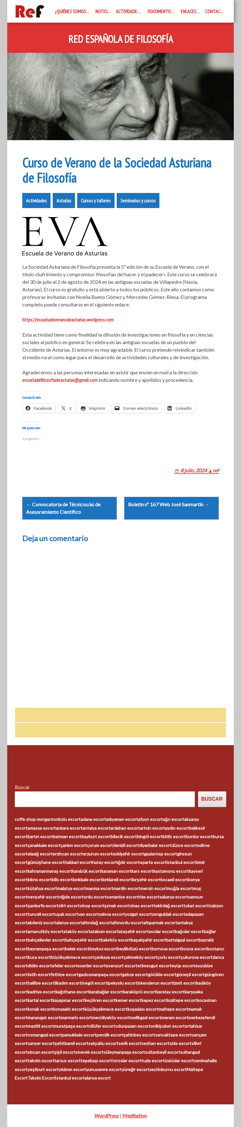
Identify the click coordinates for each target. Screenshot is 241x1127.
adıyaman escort (122, 819)
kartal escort (40, 1000)
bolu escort (69, 819)
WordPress (106, 1116)
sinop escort (92, 905)
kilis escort (62, 879)
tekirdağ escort (168, 905)
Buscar (22, 787)
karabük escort (86, 871)
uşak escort (66, 914)
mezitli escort (41, 1026)
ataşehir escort (134, 931)
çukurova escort (196, 957)
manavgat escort (44, 1017)
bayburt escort (96, 836)
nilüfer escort (102, 1026)
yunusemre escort (104, 1069)
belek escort (77, 948)
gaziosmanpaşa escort (100, 974)
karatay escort (170, 991)
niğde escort (71, 896)
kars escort (142, 871)
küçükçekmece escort (105, 1009)
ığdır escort (128, 862)
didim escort (40, 965)
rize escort (149, 896)
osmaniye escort (122, 896)
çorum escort (100, 845)
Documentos (160, 11)
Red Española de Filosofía (120, 39)
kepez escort (154, 1000)
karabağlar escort (106, 991)
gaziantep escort (160, 853)
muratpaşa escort (71, 1026)
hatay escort (104, 862)
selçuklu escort (103, 1043)
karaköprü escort (139, 991)
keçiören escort (100, 1000)
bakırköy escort (116, 940)
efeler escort (64, 965)
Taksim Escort (41, 1077)
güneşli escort (190, 974)
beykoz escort (103, 948)
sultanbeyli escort (162, 1052)
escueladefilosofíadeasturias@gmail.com (60, 380)
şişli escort (65, 1052)
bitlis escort (174, 836)
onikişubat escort (167, 1026)
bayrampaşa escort (46, 948)
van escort (88, 914)
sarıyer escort (41, 1043)
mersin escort (153, 888)
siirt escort (69, 905)
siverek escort (90, 1052)
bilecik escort (124, 836)
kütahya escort (42, 888)
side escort (180, 1043)
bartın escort (40, 836)
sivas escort (141, 905)
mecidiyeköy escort (111, 1017)
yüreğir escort (136, 1069)
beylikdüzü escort (134, 948)
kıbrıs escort (40, 879)
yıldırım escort (72, 1069)
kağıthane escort (72, 991)
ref (216, 470)
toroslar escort (126, 1060)
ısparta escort (153, 862)
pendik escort (109, 1034)
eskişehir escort (128, 853)
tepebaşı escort (96, 1060)
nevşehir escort (43, 896)
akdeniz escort (42, 922)
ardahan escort (125, 828)
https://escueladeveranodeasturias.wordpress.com (68, 319)
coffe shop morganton (36, 819)
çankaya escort (109, 957)
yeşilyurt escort (43, 1069)
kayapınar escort (68, 1000)
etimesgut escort (154, 965)
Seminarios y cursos (138, 200)
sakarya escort (173, 896)
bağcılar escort (189, 931)
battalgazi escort (182, 940)
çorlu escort (169, 957)
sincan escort (41, 1052)
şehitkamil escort (71, 1043)
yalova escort (112, 914)
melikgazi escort (145, 1017)
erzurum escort (98, 853)
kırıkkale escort (87, 879)
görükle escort (162, 974)
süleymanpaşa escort (124, 1052)
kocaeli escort (174, 879)
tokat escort (196, 905)
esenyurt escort (121, 965)
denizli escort (126, 845)
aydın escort (177, 828)
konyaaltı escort (68, 1009)
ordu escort (94, 896)
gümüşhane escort (46, 862)
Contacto (215, 11)
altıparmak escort (160, 922)
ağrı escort (173, 819)
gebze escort (135, 974)
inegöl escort (94, 983)
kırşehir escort (146, 879)
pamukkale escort (79, 1034)
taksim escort (41, 1060)
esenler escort (91, 965)
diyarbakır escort (155, 845)
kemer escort (128, 1000)
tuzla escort (152, 1060)
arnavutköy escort (45, 931)
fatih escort (39, 974)
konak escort (40, 1009)
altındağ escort (97, 922)
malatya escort (71, 888)
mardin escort (126, 888)
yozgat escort (138, 914)
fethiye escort (64, 974)
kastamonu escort (171, 871)
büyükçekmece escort (72, 957)
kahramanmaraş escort (50, 871)
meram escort (174, 1017)
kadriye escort (42, 991)
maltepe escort (173, 1009)
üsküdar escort (179, 1060)
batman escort (67, 836)
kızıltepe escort (182, 1000)
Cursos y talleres (96, 200)
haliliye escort (41, 983)
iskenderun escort (155, 983)
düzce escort (184, 845)
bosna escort (194, 948)
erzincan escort (68, 853)
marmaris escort (76, 1017)
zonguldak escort (168, 914)
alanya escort (69, 922)
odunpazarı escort (132, 1026)
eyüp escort (183, 965)
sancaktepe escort (173, 1034)
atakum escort (104, 931)
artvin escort (152, 828)
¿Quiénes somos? (71, 11)
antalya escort (96, 828)
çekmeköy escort (140, 957)
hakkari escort (78, 862)
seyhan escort (155, 1043)
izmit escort (184, 983)
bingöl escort (150, 836)
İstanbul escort (70, 1077)
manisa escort (99, 888)
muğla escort (180, 888)
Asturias (63, 200)
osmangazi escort (45, 1034)
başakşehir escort (148, 940)
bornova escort (166, 948)
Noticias (103, 11)
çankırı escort (74, 845)
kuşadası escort (142, 1009)
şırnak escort (117, 905)
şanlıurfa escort (43, 905)
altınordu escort (127, 922)
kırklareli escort (117, 879)
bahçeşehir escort (83, 940)
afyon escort (150, 819)
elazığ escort (40, 853)
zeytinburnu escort (168, 1069)
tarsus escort (67, 1060)
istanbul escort (181, 862)
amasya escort (42, 828)
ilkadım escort (68, 983)
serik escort (130, 1043)
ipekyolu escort (122, 983)
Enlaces (188, 11)
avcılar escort (162, 931)
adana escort (93, 819)
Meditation (134, 1116)
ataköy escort (76, 931)
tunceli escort (41, 914)
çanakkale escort (44, 845)
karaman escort (116, 871)
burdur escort (199, 836)
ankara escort (69, 828)
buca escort (39, 957)
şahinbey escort (139, 1034)
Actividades (127, 11)
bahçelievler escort (46, 940)
